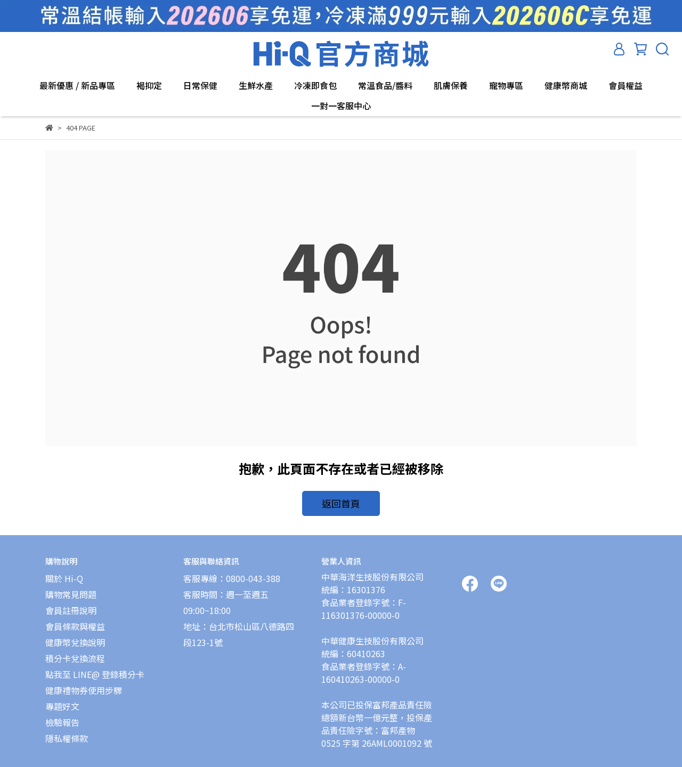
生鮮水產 (256, 85)
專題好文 (62, 701)
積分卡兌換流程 (75, 653)
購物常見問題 (70, 589)
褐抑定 (149, 85)
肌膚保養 (451, 85)
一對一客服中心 (341, 105)
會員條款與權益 (75, 621)
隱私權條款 (66, 733)
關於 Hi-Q (64, 573)
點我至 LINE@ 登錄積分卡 (94, 669)
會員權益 (625, 85)
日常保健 (200, 85)
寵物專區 (506, 85)
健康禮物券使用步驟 (83, 685)
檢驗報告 (62, 717)
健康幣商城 (566, 85)
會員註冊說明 (70, 605)
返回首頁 (341, 502)
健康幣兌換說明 (75, 637)
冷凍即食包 (315, 85)
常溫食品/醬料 (385, 85)
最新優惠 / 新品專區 (77, 85)
